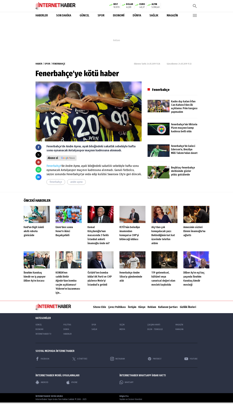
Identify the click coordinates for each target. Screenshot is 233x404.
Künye (141, 307)
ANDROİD (42, 382)
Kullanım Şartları (168, 307)
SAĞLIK (153, 15)
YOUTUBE (190, 359)
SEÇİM (122, 325)
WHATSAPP (126, 382)
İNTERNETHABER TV (43, 334)
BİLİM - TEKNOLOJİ (155, 329)
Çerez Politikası (117, 307)
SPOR (101, 15)
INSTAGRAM (117, 359)
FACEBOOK (42, 359)
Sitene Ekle (99, 307)
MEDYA (122, 329)
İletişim (132, 307)
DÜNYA (137, 15)
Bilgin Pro (130, 398)
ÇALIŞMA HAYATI (153, 325)
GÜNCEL (84, 15)
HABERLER (42, 15)
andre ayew (76, 182)
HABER (39, 63)
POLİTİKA (67, 325)
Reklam (152, 307)
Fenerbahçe (54, 166)
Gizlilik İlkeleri (188, 307)
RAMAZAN (179, 329)
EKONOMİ (118, 15)
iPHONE (71, 382)
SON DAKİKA (63, 15)
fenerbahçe (56, 182)
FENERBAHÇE (58, 63)
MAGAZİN (172, 15)
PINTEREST (155, 359)
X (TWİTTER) (79, 359)
